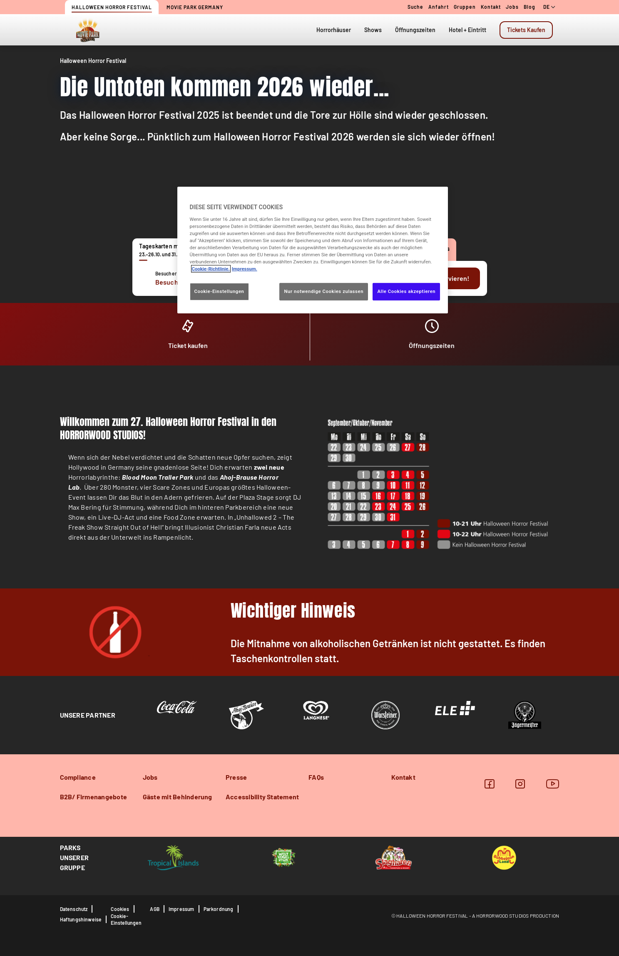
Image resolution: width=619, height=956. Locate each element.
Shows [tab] (373, 29)
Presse (236, 777)
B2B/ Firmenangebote (93, 797)
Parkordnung (219, 909)
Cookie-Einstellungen (126, 919)
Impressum (181, 909)
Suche (415, 7)
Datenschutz (74, 909)
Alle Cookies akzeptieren (406, 291)
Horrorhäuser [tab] (333, 29)
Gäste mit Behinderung (177, 797)
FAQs (316, 777)
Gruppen (465, 7)
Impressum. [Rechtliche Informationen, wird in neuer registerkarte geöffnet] (244, 269)
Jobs (512, 7)
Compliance (78, 777)
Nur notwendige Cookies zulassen (323, 291)
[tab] (526, 30)
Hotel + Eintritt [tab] (467, 29)
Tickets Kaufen (526, 29)
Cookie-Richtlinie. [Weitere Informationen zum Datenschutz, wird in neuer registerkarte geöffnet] (211, 269)
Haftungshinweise (81, 919)
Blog (529, 7)
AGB (154, 909)
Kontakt (491, 7)
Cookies (120, 909)
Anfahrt (438, 7)
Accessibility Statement (262, 797)
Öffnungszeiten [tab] (415, 29)
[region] (312, 250)
